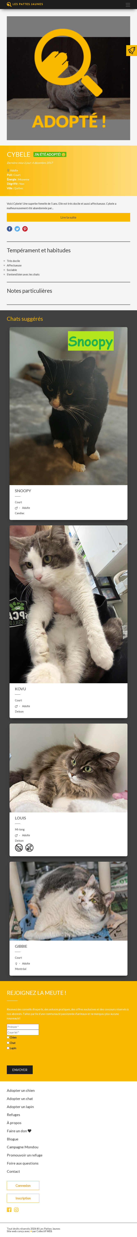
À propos (14, 1123)
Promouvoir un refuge (24, 1155)
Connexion (23, 1186)
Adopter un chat (20, 1098)
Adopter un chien (21, 1090)
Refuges (13, 1114)
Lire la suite (68, 217)
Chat (12, 1042)
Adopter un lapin (20, 1106)
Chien (13, 1037)
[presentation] (34, 1058)
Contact (13, 1171)
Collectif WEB (44, 1231)
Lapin (13, 1048)
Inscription (23, 1198)
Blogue (12, 1139)
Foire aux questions (22, 1163)
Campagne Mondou (22, 1147)
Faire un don (19, 1131)
